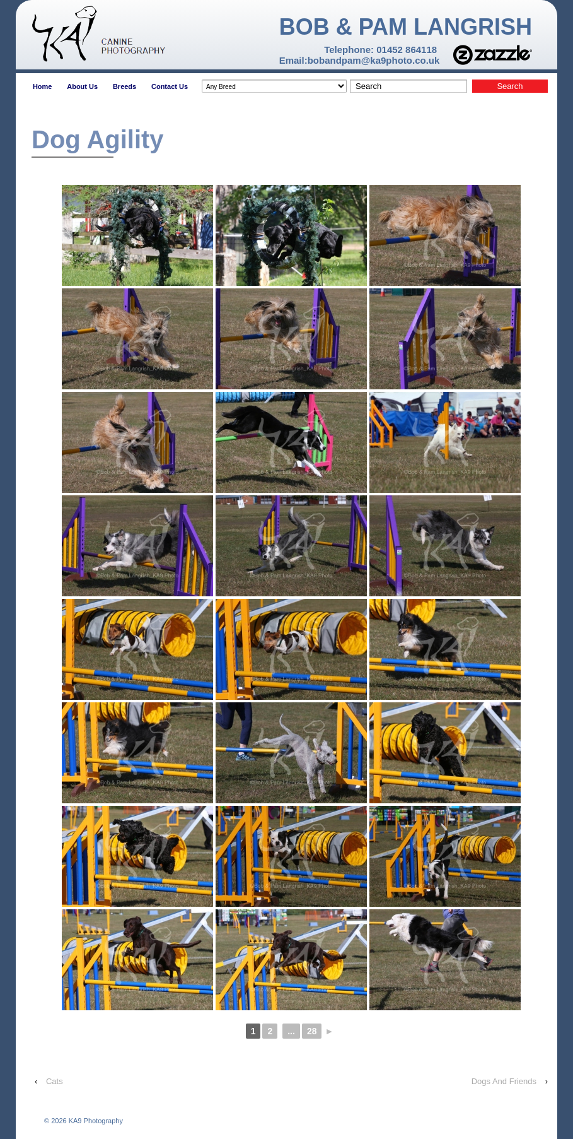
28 (312, 1031)
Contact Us (169, 86)
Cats (54, 1081)
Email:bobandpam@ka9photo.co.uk (359, 60)
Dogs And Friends (504, 1081)
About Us (82, 86)
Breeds (124, 86)
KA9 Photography (95, 1120)
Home (42, 86)
